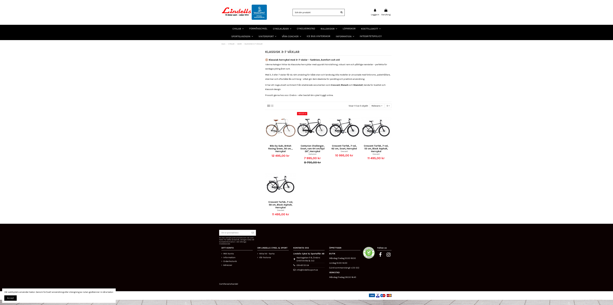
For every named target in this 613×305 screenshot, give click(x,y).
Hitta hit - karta (266, 258)
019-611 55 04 (303, 270)
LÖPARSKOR (8, 42)
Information (229, 262)
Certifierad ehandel (228, 289)
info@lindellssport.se (307, 275)
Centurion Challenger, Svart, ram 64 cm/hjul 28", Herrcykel (312, 154)
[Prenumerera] (252, 238)
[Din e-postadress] (234, 238)
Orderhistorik (230, 266)
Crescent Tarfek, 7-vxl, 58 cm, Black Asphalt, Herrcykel (280, 210)
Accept (10, 298)
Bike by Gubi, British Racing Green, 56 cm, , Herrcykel (280, 154)
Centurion (312, 159)
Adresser (227, 270)
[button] (291, 36)
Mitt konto (228, 258)
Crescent (344, 156)
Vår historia (265, 262)
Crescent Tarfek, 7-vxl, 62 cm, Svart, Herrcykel (344, 152)
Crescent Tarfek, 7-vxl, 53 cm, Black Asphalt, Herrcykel (376, 154)
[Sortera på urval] (377, 111)
